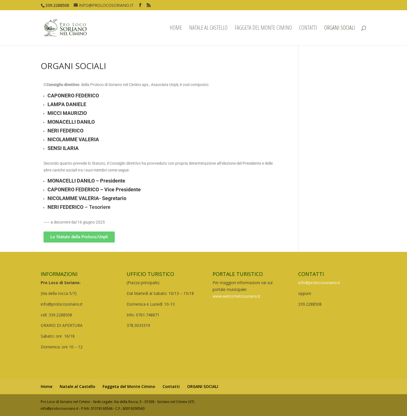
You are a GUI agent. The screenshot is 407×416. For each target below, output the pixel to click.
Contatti (308, 28)
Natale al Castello (208, 28)
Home (176, 28)
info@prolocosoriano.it (319, 282)
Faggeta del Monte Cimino (263, 28)
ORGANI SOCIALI (339, 28)
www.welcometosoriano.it (236, 296)
